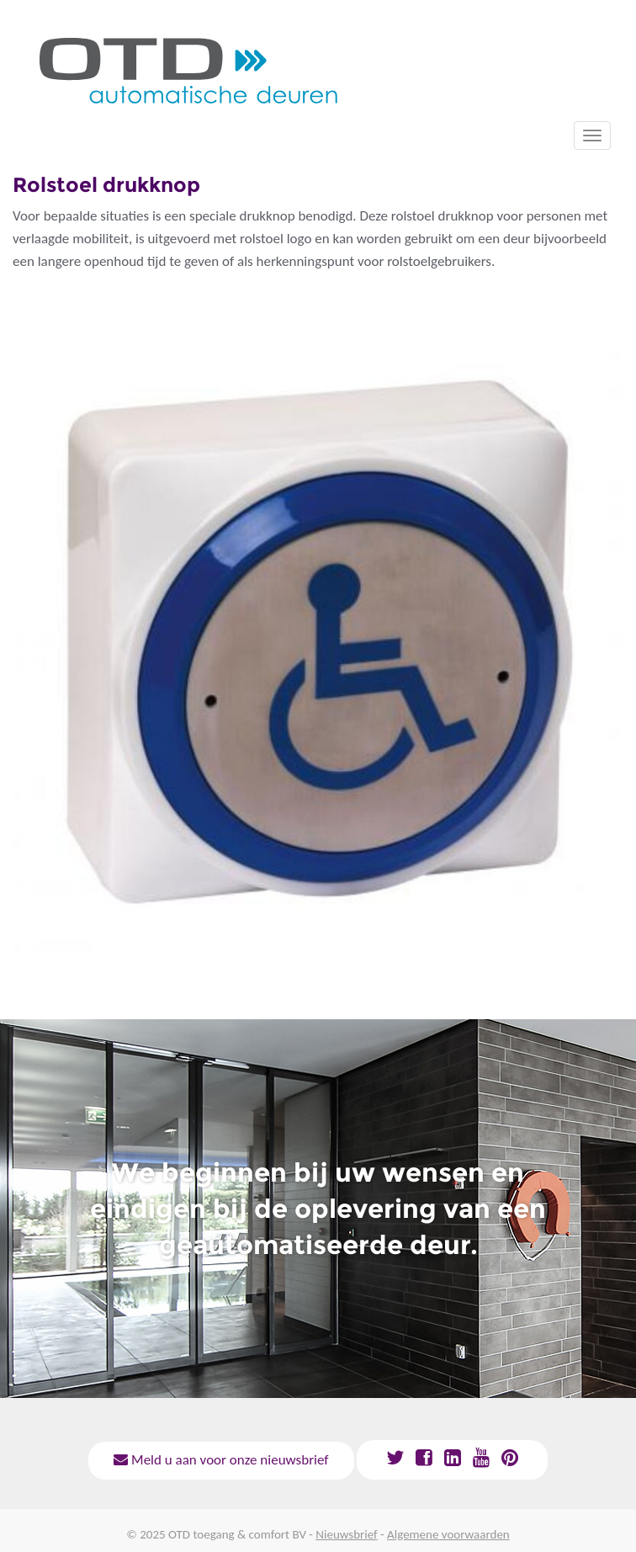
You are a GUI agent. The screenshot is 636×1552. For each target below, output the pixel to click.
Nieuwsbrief (346, 1534)
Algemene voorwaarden (448, 1534)
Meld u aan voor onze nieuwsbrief (221, 1460)
